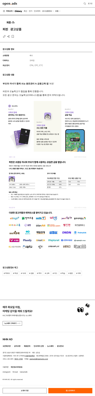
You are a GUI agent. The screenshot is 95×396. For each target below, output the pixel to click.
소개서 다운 (25, 391)
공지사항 (17, 346)
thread (15, 372)
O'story (18, 11)
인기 (30, 11)
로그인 (90, 4)
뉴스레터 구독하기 (12, 323)
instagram (6, 372)
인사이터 (37, 11)
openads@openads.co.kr (38, 359)
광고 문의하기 (70, 391)
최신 (25, 11)
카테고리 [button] (7, 11)
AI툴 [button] (56, 11)
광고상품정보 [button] (47, 11)
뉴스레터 (50, 346)
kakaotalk (24, 372)
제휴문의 (27, 346)
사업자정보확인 (29, 356)
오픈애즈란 (7, 346)
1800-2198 (18, 359)
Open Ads (10, 3)
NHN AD (8, 339)
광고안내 (60, 346)
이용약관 (6, 367)
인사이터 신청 (39, 346)
